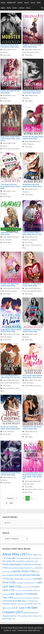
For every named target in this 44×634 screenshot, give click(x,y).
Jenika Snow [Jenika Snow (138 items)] (24, 571)
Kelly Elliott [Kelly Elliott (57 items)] (31, 583)
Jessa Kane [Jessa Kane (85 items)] (15, 575)
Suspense (33, 240)
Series (33, 3)
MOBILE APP (11, 3)
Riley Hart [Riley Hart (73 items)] (7, 608)
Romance (4, 52)
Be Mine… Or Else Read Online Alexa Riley (32, 285)
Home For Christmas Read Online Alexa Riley (10, 428)
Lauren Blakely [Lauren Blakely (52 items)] (27, 587)
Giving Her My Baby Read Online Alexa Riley (33, 137)
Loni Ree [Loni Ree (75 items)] (30, 590)
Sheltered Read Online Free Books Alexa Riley (32, 92)
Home (3, 3)
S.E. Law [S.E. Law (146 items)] (22, 607)
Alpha (3, 8)
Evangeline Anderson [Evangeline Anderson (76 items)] (26, 561)
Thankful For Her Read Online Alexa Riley (32, 428)
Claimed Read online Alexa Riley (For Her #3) (32, 233)
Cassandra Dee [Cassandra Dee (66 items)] (23, 558)
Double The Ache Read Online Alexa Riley (10, 285)
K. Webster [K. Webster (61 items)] (21, 583)
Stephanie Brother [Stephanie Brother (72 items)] (11, 616)
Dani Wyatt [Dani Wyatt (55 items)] (36, 558)
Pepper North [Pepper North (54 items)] (22, 604)
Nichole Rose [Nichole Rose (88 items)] (13, 600)
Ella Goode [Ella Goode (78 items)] (8, 561)
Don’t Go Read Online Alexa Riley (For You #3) (10, 376)
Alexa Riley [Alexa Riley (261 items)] (15, 554)
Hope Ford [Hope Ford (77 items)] (25, 568)
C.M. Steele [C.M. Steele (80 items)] (9, 558)
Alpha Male (7, 49)
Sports (36, 52)
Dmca (28, 8)
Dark (38, 3)
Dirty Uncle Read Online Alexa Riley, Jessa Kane (32, 376)
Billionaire (37, 49)
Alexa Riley (7, 55)
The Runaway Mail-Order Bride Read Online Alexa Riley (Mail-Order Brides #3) (33, 476)
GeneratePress (34, 630)
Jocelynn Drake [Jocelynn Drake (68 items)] (15, 579)
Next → (12, 503)
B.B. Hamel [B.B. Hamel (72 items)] (35, 555)
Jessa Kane (15, 149)
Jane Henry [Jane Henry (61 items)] (7, 572)
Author (20, 3)
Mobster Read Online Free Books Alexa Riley (10, 46)
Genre (26, 3)
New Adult (30, 291)
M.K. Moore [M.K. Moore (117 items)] (19, 593)
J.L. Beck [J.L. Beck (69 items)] (37, 568)
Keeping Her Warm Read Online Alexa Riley (11, 330)
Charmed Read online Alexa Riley (9, 233)
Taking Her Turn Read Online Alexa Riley (32, 330)
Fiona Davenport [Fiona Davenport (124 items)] (15, 564)
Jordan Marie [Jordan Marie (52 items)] (28, 579)
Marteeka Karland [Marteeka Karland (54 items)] (20, 598)
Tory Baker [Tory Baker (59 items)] (26, 616)
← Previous (9, 498)
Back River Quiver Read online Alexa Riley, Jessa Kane (10, 138)
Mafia (9, 8)
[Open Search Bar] (42, 7)
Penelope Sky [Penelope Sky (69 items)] (9, 604)
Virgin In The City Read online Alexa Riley (32, 46)
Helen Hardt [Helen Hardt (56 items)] (13, 568)
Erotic (15, 8)
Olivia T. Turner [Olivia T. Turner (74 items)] (30, 601)
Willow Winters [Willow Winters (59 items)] (8, 619)
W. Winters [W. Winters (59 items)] (36, 616)
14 (6, 503)
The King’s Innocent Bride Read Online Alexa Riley (10, 186)
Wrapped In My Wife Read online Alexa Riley (32, 185)
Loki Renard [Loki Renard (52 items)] (20, 590)
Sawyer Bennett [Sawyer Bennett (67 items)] (30, 613)
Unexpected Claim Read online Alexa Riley (10, 474)
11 (32, 498)
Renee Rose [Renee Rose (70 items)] (34, 604)
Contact (21, 8)
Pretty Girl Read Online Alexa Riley (10, 92)
